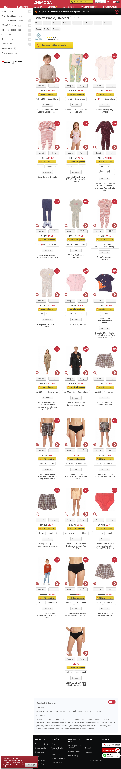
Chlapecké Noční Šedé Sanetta (47, 326)
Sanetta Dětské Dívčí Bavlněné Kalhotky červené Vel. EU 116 (105, 546)
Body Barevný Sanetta (47, 177)
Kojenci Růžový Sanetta (76, 325)
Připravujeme (7, 53)
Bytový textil (6, 48)
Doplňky (5, 39)
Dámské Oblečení (9, 21)
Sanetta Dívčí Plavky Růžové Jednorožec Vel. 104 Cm (75, 179)
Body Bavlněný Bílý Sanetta (104, 111)
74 (44, 245)
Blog (53, 744)
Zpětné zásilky (40, 760)
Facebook (88, 744)
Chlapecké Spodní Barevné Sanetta (105, 614)
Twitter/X (88, 748)
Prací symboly (56, 754)
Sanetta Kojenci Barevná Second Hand (76, 111)
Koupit (41, 86)
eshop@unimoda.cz (75, 751)
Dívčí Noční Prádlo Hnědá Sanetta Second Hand (47, 615)
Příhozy (52, 7)
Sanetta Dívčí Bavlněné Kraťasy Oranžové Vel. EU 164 (76, 546)
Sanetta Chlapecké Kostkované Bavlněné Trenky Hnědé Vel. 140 (47, 476)
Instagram (88, 752)
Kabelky (4, 44)
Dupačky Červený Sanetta (104, 258)
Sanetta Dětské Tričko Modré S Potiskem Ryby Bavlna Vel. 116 (104, 335)
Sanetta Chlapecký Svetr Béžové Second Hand (47, 111)
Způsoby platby (40, 752)
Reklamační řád (56, 762)
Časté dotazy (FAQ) (41, 744)
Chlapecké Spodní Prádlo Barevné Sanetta (105, 475)
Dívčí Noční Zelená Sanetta (76, 256)
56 (102, 99)
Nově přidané (7, 11)
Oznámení (22, 7)
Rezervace (69, 7)
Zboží (7, 7)
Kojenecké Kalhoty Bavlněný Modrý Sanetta (47, 256)
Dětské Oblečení (8, 30)
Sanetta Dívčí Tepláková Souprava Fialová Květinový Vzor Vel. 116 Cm (104, 187)
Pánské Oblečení (8, 25)
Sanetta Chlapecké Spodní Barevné (105, 404)
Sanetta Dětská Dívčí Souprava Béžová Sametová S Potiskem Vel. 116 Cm (47, 406)
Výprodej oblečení (9, 16)
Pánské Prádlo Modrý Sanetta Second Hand (76, 404)
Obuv (3, 34)
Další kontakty (73, 756)
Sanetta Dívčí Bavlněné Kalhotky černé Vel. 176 (76, 684)
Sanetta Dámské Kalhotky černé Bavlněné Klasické (76, 476)
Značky (37, 7)
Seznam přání (89, 7)
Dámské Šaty (39, 764)
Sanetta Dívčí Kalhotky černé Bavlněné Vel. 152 (75, 614)
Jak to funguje (110, 7)
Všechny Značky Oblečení (57, 749)
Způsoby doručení (41, 748)
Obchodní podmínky (58, 758)
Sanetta (47, 105)
